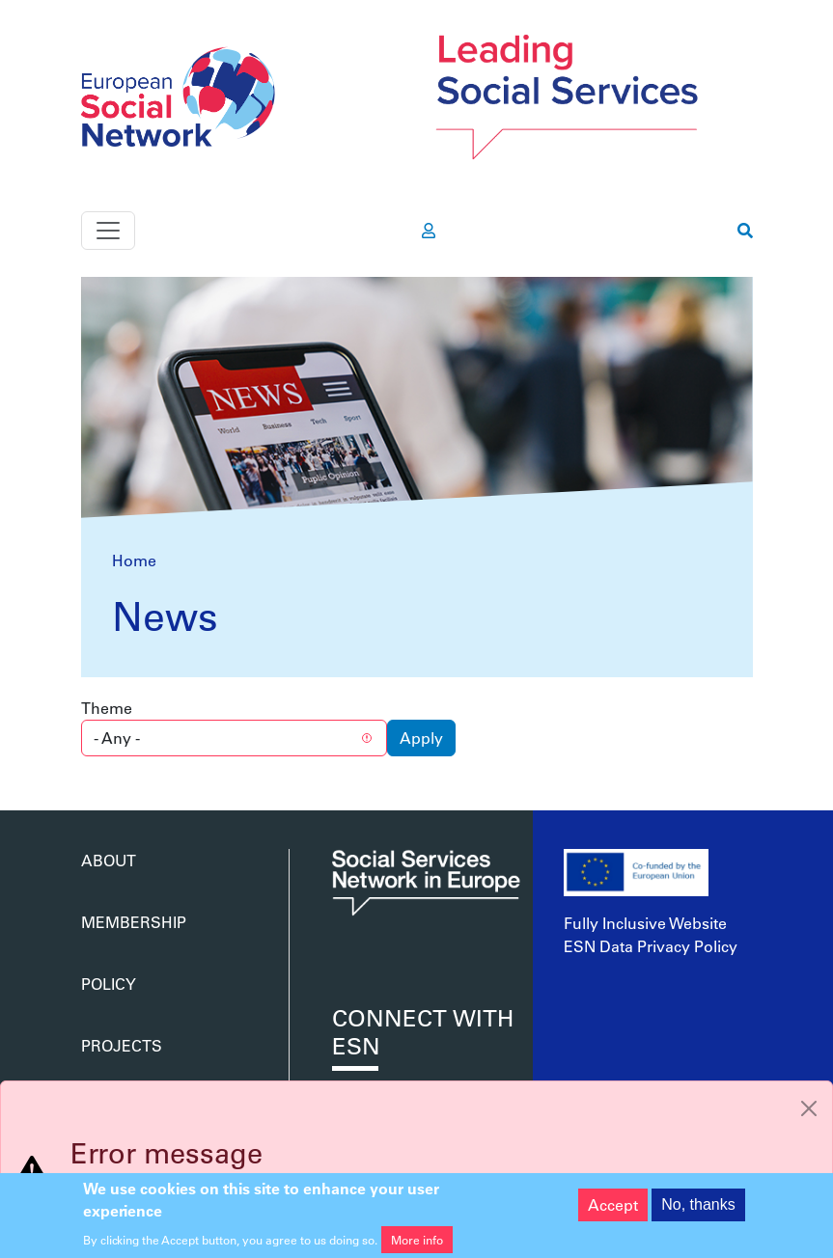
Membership (133, 922)
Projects (121, 1045)
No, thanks (698, 1210)
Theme (106, 707)
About (108, 860)
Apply (421, 737)
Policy (108, 983)
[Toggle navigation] (108, 230)
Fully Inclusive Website (645, 923)
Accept (613, 1210)
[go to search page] (745, 230)
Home (134, 560)
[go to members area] (428, 230)
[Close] (809, 1108)
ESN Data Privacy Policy (650, 946)
